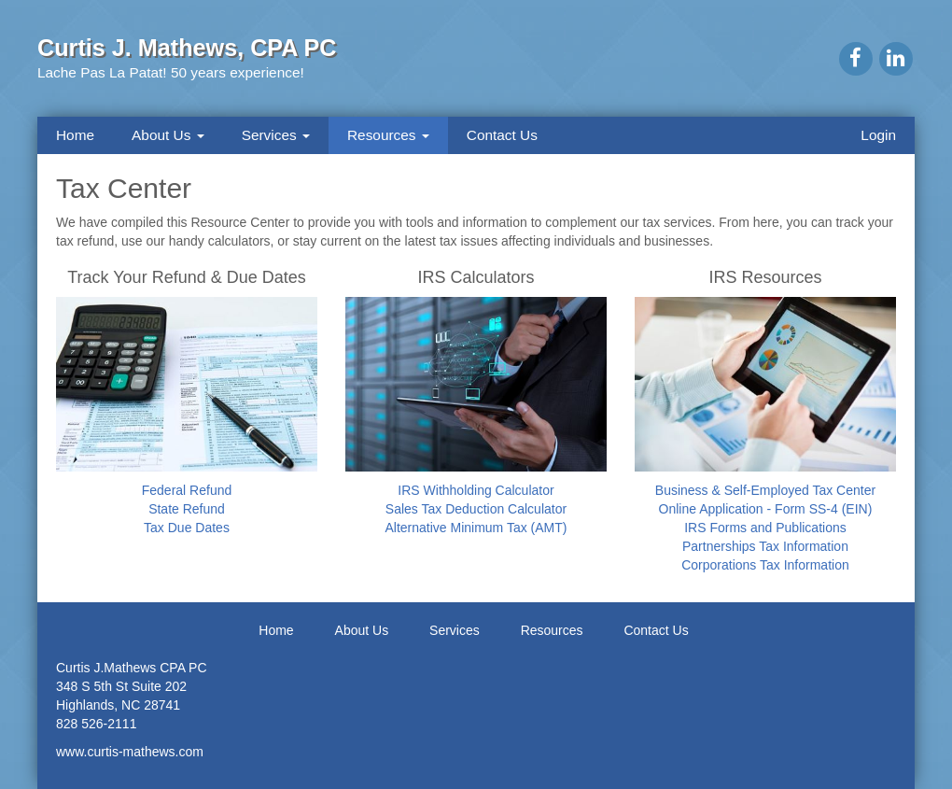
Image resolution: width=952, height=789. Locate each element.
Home (75, 135)
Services (276, 135)
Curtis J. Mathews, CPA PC (187, 48)
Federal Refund (187, 490)
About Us (168, 135)
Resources (388, 135)
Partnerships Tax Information (765, 546)
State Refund (186, 508)
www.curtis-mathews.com (129, 751)
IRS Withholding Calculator (475, 490)
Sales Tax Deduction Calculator (476, 508)
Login (878, 135)
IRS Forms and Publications (765, 527)
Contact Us (502, 135)
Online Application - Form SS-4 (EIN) (766, 508)
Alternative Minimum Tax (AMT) (476, 527)
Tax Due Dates (187, 527)
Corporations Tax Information (765, 564)
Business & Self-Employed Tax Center (765, 490)
